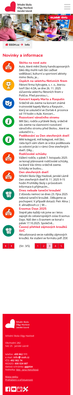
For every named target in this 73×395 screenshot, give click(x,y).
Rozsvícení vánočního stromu (39, 117)
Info (27, 45)
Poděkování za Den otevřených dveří (44, 136)
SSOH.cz (14, 45)
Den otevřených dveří (33, 172)
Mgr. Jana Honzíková (27, 369)
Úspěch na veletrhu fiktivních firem (43, 81)
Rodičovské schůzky (32, 154)
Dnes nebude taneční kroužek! (40, 190)
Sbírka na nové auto (32, 63)
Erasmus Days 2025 (32, 209)
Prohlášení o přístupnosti (19, 379)
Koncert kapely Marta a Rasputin (41, 99)
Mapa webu (11, 376)
